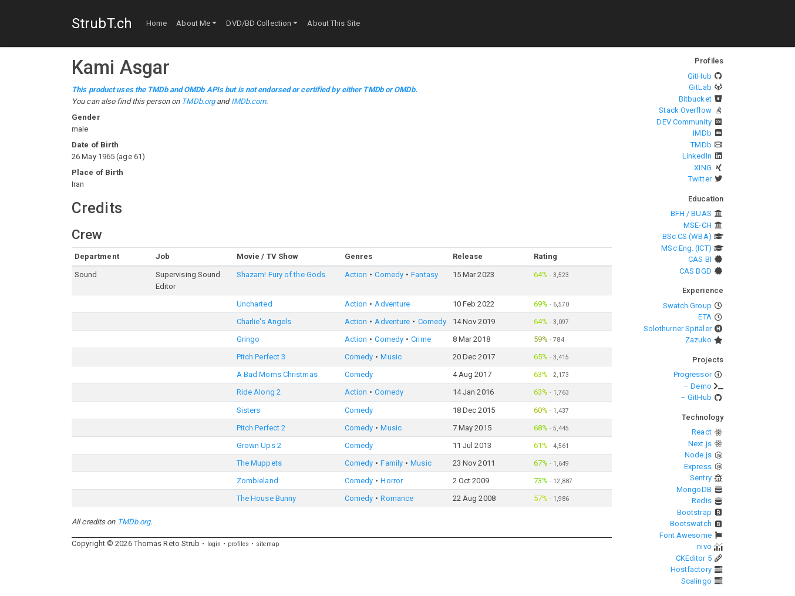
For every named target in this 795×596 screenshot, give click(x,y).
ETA (704, 316)
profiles (238, 544)
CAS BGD (695, 271)
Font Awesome (685, 535)
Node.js (698, 454)
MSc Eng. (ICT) (686, 248)
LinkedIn (697, 155)
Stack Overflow (685, 110)
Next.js (700, 443)
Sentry (701, 477)
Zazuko (698, 339)
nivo (704, 546)
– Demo (697, 386)
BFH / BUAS (691, 213)
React (702, 431)
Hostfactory (691, 569)
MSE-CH (697, 225)
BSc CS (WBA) (687, 236)
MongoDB (694, 489)
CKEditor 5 (694, 558)
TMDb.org (198, 101)
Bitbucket (695, 99)
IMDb (702, 133)
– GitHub (696, 397)
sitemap (267, 544)
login (214, 544)
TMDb (700, 144)
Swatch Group (687, 305)
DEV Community (683, 121)
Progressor (692, 374)
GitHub (700, 76)
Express (698, 466)
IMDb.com (249, 101)
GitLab (700, 87)
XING (702, 167)
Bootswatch (691, 523)
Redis (702, 500)
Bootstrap (694, 512)
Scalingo (696, 581)
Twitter (700, 178)
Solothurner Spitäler (678, 328)
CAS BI (700, 259)
